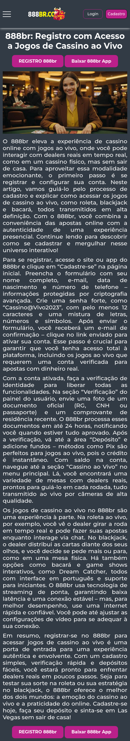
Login (92, 13)
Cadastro (116, 13)
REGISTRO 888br (38, 61)
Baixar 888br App (91, 61)
